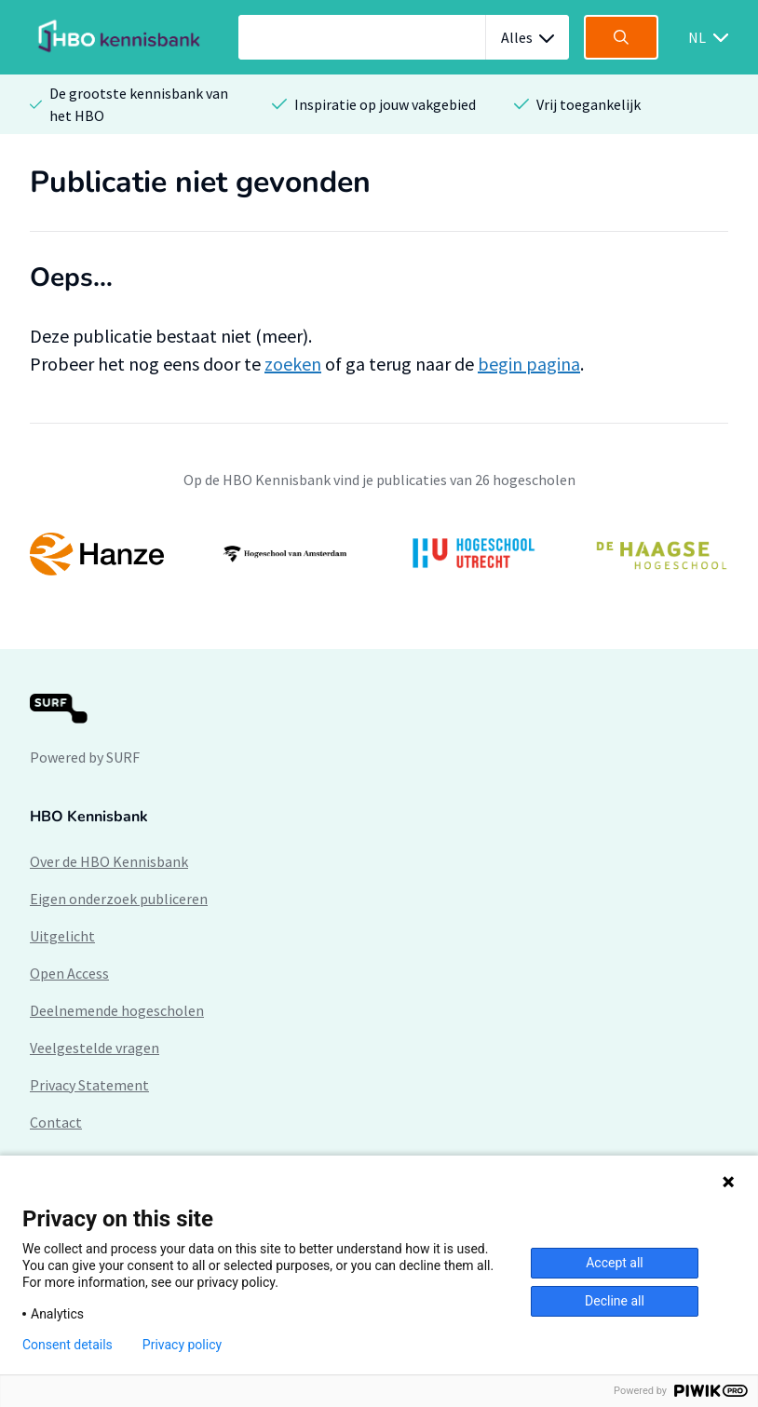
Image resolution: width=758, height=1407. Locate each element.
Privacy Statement (89, 1085)
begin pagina (529, 363)
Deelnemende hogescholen (117, 1010)
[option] (379, 554)
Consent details (67, 1344)
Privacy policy (182, 1344)
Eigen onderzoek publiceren (119, 898)
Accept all (614, 1262)
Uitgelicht (62, 936)
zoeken (292, 363)
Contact (56, 1122)
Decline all (614, 1300)
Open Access (69, 973)
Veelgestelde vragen (94, 1047)
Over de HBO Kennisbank (109, 861)
